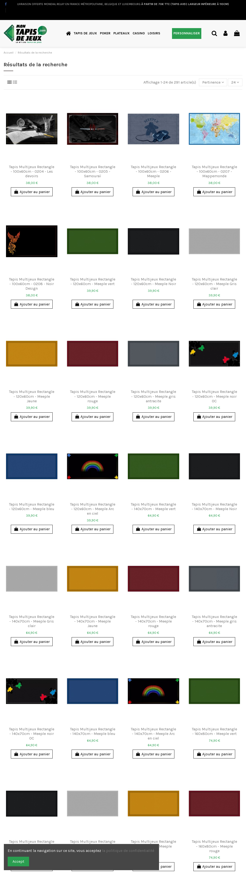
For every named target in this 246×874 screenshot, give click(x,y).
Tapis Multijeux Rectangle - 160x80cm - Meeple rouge (214, 846)
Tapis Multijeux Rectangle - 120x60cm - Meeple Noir (153, 281)
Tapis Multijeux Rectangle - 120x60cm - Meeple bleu (31, 506)
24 (235, 82)
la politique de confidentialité (128, 850)
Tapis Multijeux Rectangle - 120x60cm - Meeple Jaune (31, 396)
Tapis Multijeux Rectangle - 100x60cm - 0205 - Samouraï (92, 171)
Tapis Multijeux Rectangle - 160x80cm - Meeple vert (214, 731)
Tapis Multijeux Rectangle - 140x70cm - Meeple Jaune (92, 621)
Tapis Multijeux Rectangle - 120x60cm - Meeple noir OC (214, 396)
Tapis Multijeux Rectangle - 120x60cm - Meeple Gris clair (214, 284)
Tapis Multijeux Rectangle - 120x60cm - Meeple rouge (92, 396)
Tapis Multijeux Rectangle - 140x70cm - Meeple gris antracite (214, 621)
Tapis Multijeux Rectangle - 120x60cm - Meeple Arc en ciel (92, 509)
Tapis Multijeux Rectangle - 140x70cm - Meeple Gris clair (31, 621)
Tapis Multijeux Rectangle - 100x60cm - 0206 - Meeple (153, 171)
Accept (18, 861)
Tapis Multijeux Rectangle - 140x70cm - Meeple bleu (92, 731)
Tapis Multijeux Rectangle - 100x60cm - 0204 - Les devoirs (31, 171)
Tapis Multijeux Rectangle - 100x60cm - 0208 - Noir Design (31, 284)
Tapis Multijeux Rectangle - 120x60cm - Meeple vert (92, 281)
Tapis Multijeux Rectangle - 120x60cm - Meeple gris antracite (153, 396)
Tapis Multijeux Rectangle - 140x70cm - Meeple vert (153, 506)
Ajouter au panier (32, 191)
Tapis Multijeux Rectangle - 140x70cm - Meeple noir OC (31, 733)
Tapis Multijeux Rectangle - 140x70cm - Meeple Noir (214, 506)
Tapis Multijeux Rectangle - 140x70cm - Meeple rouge (153, 621)
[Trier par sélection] (213, 82)
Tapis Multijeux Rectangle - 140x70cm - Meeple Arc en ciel (153, 733)
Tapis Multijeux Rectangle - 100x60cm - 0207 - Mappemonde (214, 171)
